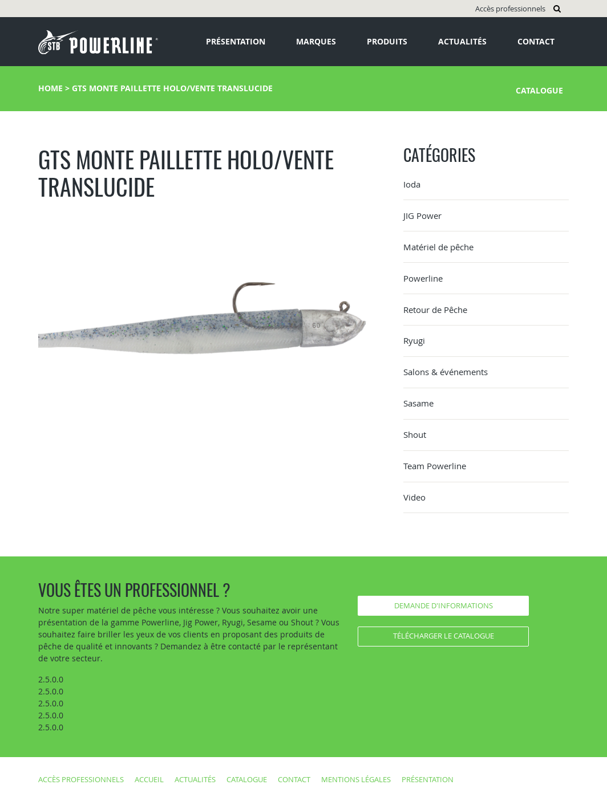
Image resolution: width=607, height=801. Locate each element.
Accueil (149, 779)
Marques (316, 41)
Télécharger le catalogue (443, 636)
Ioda (411, 184)
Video (414, 497)
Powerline (423, 278)
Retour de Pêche (435, 309)
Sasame (418, 403)
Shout (414, 434)
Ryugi (414, 340)
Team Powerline (434, 465)
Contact (536, 41)
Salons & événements (445, 371)
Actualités (462, 41)
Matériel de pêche (438, 247)
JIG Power (422, 215)
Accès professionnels (510, 8)
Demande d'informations (443, 605)
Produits (387, 41)
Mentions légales (356, 779)
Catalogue (539, 90)
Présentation (235, 41)
